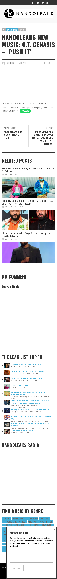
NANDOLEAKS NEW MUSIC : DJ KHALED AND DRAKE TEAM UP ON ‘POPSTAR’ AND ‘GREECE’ (27, 202)
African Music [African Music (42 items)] (32, 518)
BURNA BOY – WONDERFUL (22, 430)
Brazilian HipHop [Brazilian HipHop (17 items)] (32, 525)
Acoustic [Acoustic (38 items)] (7, 518)
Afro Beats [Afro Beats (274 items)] (44, 518)
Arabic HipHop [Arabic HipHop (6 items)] (46, 521)
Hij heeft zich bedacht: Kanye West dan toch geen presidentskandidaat (26, 235)
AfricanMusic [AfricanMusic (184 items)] (18, 518)
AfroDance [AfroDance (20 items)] (7, 521)
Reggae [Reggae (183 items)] (6, 547)
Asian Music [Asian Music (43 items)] (19, 525)
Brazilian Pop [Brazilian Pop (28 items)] (48, 525)
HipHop (22, 29)
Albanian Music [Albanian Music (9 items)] (20, 521)
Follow (25, 111)
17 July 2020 (18, 207)
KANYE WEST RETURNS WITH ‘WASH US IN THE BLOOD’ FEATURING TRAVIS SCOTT (30, 402)
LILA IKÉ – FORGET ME (20, 385)
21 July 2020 (18, 174)
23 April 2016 (21, 63)
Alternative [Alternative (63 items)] (33, 521)
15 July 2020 (18, 239)
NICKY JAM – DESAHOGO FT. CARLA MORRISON (30, 409)
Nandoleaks (12, 29)
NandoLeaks (9, 174)
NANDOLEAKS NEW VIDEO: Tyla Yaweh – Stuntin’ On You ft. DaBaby (28, 170)
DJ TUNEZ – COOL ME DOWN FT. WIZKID (27, 371)
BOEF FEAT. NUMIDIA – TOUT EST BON (27, 378)
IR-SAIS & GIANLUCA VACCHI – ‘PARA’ (26, 364)
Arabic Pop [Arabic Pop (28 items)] (7, 525)
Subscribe (16, 568)
